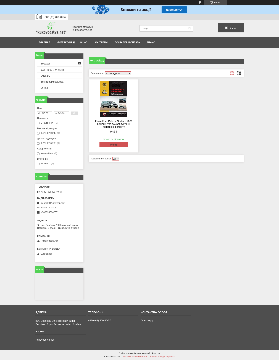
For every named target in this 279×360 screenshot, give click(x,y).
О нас (84, 42)
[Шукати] (190, 28)
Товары (45, 63)
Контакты (101, 42)
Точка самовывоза (52, 81)
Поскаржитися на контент (134, 356)
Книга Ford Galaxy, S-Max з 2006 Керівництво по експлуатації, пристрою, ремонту (113, 124)
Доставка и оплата (127, 42)
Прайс (151, 42)
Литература (64, 42)
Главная (44, 42)
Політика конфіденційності (162, 356)
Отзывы (46, 75)
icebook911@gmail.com (53, 203)
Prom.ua (156, 353)
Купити (113, 144)
